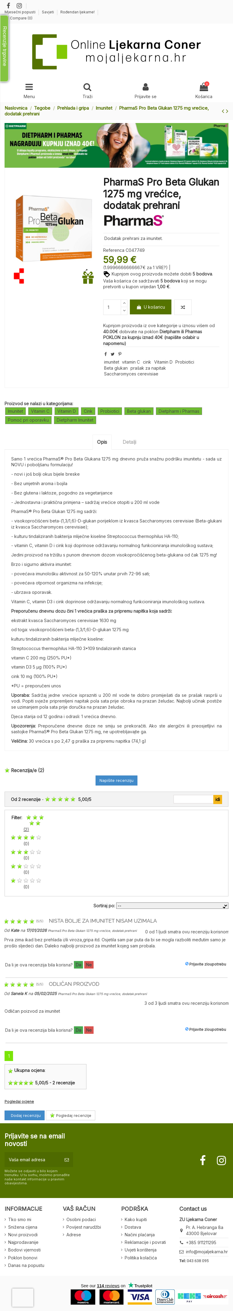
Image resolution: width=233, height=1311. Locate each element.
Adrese (73, 1234)
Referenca (113, 250)
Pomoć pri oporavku (28, 420)
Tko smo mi (19, 1219)
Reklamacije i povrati (145, 1242)
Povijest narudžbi (83, 1227)
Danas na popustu (26, 1265)
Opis (102, 442)
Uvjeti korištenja (141, 1249)
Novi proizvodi (23, 1234)
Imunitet (15, 411)
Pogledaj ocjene (19, 1101)
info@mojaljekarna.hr (207, 1251)
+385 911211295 (201, 1242)
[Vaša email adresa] (32, 1159)
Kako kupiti (136, 1219)
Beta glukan (116, 368)
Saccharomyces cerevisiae (131, 373)
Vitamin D (163, 362)
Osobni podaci (81, 1219)
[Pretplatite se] (66, 1159)
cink (147, 362)
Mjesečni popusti (20, 12)
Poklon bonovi (22, 1257)
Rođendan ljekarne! (77, 12)
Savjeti (48, 12)
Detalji (129, 442)
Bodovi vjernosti (24, 1249)
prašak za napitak (148, 368)
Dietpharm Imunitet (75, 420)
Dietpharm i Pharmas (179, 411)
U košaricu (150, 307)
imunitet (111, 362)
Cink (88, 411)
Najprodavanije (23, 1242)
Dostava (133, 1227)
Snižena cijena (22, 1227)
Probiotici (184, 362)
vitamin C (131, 362)
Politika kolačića (141, 1257)
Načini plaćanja (140, 1234)
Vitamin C (40, 411)
